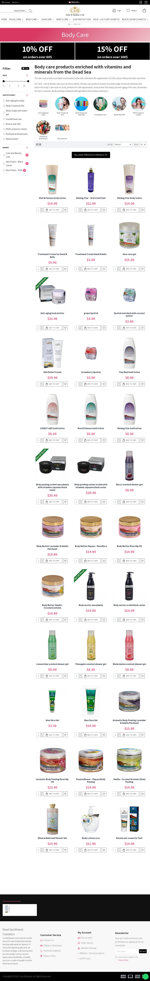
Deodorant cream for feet (129, 838)
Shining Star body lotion (129, 198)
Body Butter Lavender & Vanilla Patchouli (52, 547)
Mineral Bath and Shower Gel (52, 838)
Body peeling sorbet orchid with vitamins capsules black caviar (91, 486)
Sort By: (110, 144)
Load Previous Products (92, 154)
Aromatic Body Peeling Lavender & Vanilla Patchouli (129, 721)
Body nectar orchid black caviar (129, 605)
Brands (6, 147)
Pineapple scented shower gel (90, 664)
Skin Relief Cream (52, 372)
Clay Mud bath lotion (129, 372)
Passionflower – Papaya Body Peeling (90, 780)
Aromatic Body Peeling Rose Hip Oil (52, 780)
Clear (26, 68)
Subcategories (9, 95)
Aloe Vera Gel (52, 720)
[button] (146, 977)
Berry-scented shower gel (129, 484)
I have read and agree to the (126, 958)
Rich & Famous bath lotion (91, 428)
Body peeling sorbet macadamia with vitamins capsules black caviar (52, 487)
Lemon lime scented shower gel (52, 664)
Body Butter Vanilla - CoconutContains (52, 606)
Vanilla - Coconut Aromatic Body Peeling (129, 780)
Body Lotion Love (91, 838)
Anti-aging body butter (52, 313)
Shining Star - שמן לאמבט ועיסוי (91, 198)
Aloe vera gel (129, 254)
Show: (136, 144)
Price (5, 75)
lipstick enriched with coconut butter (129, 314)
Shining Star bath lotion (129, 428)
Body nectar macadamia (91, 605)
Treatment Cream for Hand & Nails (52, 255)
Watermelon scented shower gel (129, 664)
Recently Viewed (12, 898)
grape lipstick (91, 313)
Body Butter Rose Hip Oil (129, 546)
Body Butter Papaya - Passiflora (91, 546)
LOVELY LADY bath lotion (52, 428)
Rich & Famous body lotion (52, 198)
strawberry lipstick (91, 372)
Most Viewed (30, 898)
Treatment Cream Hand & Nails (90, 254)
